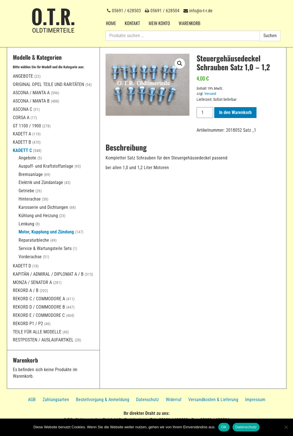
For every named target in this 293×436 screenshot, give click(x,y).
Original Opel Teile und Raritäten (48, 84)
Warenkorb (189, 23)
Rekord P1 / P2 (28, 323)
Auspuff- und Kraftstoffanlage (46, 166)
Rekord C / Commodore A (39, 298)
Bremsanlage (31, 174)
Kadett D (22, 266)
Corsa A (21, 117)
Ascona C (22, 109)
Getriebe (26, 190)
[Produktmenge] (205, 112)
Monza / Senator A (32, 282)
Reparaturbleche (34, 240)
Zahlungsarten (56, 399)
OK (224, 427)
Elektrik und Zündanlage (41, 182)
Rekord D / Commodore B (39, 307)
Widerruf (173, 399)
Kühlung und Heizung (38, 215)
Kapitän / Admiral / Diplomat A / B (48, 274)
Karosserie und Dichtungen (43, 207)
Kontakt (132, 23)
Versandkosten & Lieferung (213, 399)
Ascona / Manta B (31, 101)
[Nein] (286, 427)
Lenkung (26, 224)
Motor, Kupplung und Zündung (46, 232)
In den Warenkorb (235, 112)
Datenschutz (147, 399)
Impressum (255, 399)
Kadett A (22, 134)
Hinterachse (30, 199)
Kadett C (22, 150)
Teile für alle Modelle (37, 332)
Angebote (23, 76)
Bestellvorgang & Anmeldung (102, 399)
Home (111, 23)
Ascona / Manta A (31, 92)
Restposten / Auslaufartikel (43, 340)
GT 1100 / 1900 (27, 126)
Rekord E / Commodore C (39, 315)
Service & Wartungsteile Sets (45, 248)
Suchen (270, 35)
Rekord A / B (26, 290)
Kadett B (22, 142)
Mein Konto (159, 23)
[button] (180, 63)
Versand (210, 93)
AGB (32, 399)
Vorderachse (30, 256)
